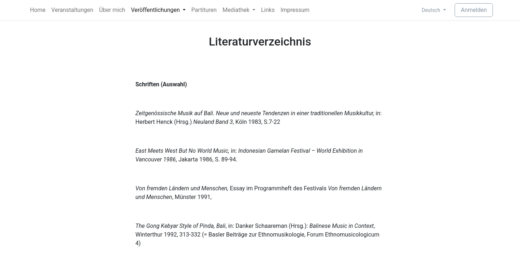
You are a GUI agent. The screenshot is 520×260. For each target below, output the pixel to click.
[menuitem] (37, 10)
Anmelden (474, 9)
